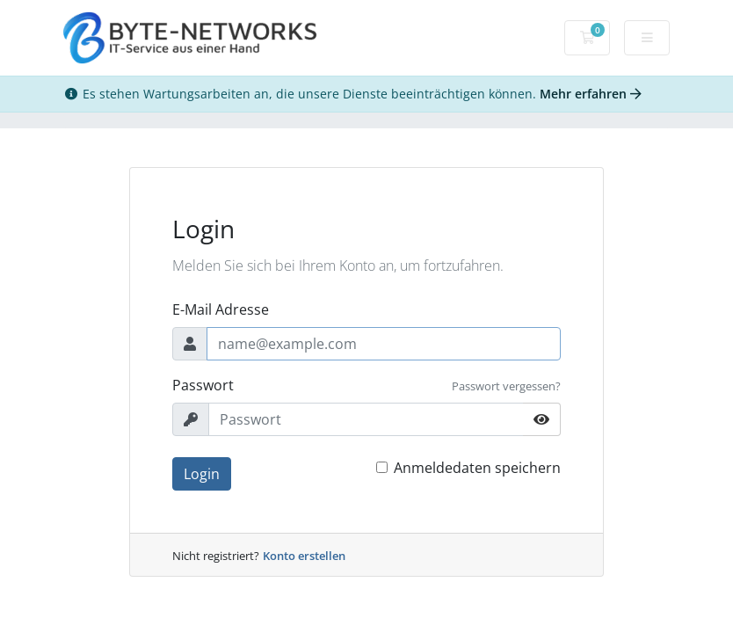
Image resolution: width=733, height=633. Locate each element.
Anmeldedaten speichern (477, 467)
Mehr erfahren (591, 93)
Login (202, 474)
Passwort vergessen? (506, 386)
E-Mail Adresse (220, 309)
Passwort (203, 385)
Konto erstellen (304, 556)
